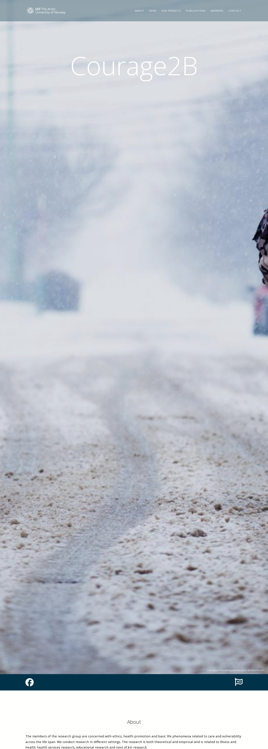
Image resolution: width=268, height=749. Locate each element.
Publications (196, 12)
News (153, 12)
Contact (235, 12)
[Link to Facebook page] (29, 684)
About (139, 12)
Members (217, 12)
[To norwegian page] (239, 682)
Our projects (171, 12)
